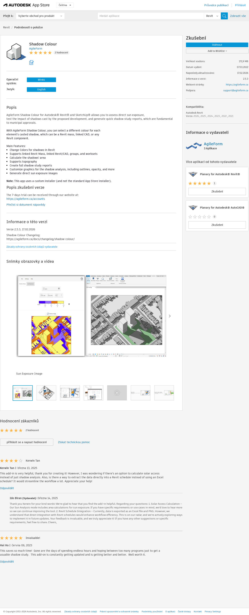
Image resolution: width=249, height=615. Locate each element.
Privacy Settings (213, 611)
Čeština (65, 5)
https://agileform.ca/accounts (25, 199)
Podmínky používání (152, 611)
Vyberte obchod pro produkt (36, 16)
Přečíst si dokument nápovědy (25, 205)
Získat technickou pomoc (74, 442)
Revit (6, 27)
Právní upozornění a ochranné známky (119, 611)
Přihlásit (240, 5)
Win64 (41, 79)
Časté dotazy (184, 611)
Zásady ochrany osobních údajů (80, 611)
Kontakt (198, 611)
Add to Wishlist (217, 51)
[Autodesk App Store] (26, 5)
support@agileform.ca (235, 90)
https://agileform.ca (237, 84)
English (41, 89)
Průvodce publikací (216, 5)
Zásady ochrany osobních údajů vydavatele (31, 247)
